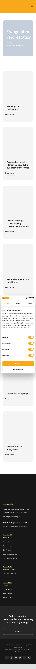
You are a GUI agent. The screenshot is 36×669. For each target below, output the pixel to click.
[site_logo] (12, 480)
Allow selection (18, 369)
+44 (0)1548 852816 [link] (17, 522)
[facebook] (7, 657)
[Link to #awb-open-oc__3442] (32, 6)
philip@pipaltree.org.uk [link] (11, 517)
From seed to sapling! (17, 393)
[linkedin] (20, 657)
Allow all (18, 364)
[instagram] (11, 657)
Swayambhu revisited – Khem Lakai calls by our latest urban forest (18, 165)
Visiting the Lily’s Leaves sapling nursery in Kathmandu (18, 223)
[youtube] (16, 657)
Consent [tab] (6, 303)
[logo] (10, 5)
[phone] (29, 657)
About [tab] (29, 303)
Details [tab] (18, 303)
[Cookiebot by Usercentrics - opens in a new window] (25, 298)
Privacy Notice (18, 647)
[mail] (24, 657)
